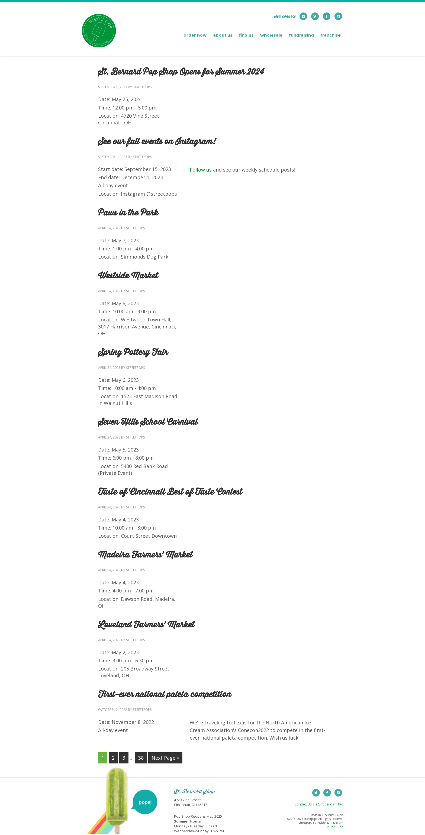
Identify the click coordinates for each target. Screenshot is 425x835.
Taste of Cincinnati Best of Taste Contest (170, 492)
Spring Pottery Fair (133, 352)
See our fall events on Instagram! (156, 141)
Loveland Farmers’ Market (146, 625)
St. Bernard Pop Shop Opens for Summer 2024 (181, 72)
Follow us (201, 169)
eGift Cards (324, 804)
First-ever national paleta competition (164, 694)
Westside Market (128, 275)
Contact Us (303, 804)
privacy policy (335, 826)
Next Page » (165, 758)
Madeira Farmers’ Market (145, 555)
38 (141, 758)
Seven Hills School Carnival (147, 422)
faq (340, 804)
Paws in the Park (128, 213)
